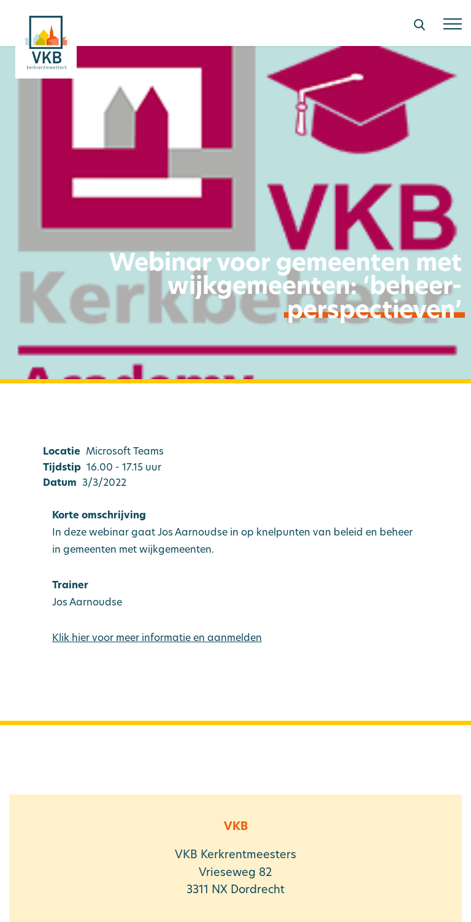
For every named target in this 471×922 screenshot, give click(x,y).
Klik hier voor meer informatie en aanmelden (157, 638)
